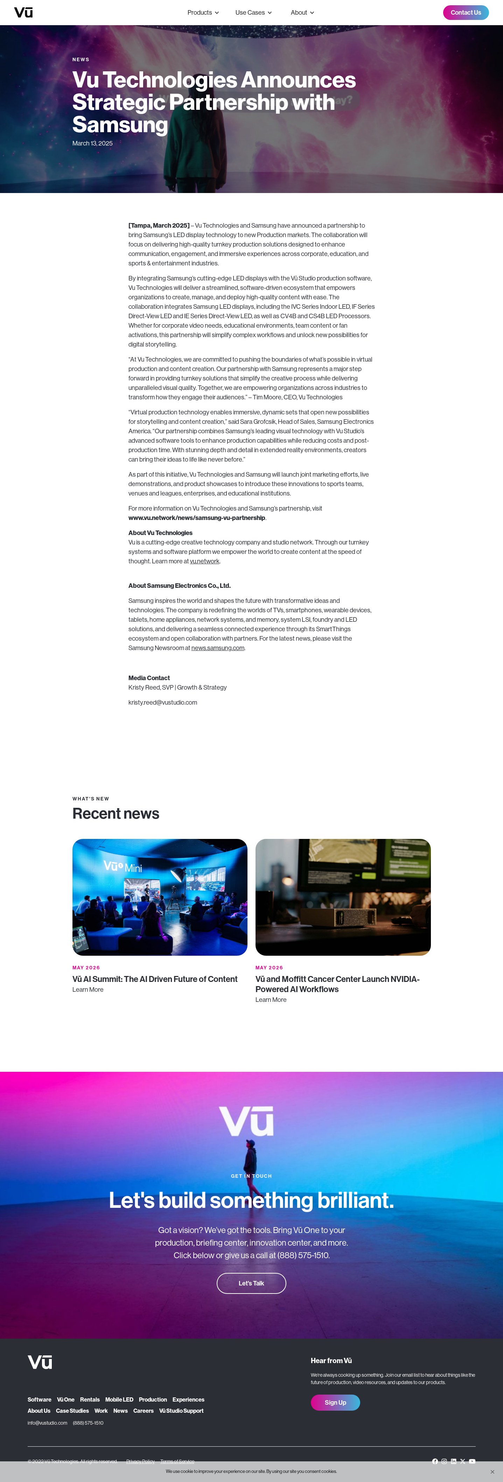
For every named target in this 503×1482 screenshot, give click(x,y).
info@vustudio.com (47, 1423)
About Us (39, 1411)
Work (101, 1411)
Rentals (90, 1399)
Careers (143, 1411)
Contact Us (466, 12)
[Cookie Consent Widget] (251, 1471)
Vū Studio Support (181, 1411)
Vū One (66, 1399)
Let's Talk (251, 1283)
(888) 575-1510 (88, 1423)
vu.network (204, 561)
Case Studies (72, 1411)
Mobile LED (119, 1399)
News (120, 1411)
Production (153, 1399)
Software (39, 1399)
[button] (492, 1471)
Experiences (188, 1399)
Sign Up (335, 1402)
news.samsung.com (217, 647)
